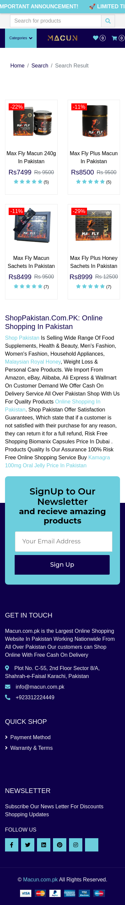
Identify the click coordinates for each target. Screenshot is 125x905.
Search (39, 65)
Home (17, 65)
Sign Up (62, 564)
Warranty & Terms (29, 748)
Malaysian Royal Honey (33, 362)
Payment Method (28, 737)
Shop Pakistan (22, 338)
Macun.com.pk (40, 879)
